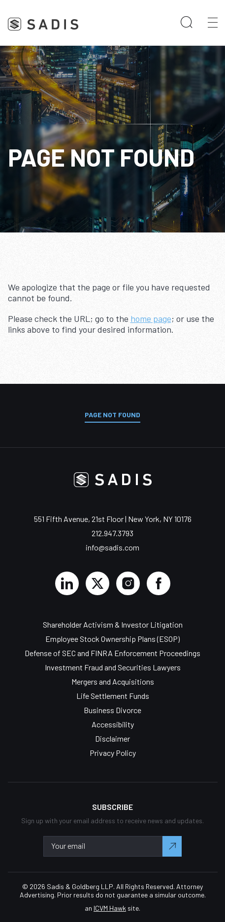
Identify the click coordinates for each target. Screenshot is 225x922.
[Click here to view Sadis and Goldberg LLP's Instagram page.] (128, 583)
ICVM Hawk (110, 908)
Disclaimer (112, 738)
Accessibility (113, 724)
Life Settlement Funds (112, 695)
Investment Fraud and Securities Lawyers (113, 667)
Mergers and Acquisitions (112, 681)
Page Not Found (112, 414)
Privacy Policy (113, 752)
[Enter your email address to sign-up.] (102, 846)
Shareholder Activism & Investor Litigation (113, 624)
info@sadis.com (112, 547)
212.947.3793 (112, 533)
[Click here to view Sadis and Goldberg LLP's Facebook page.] (158, 583)
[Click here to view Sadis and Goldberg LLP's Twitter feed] (97, 583)
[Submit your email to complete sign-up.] (172, 846)
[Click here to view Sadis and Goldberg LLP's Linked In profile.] (67, 583)
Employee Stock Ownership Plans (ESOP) (112, 638)
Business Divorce (112, 710)
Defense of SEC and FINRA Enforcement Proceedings (112, 653)
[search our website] (186, 22)
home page (150, 318)
